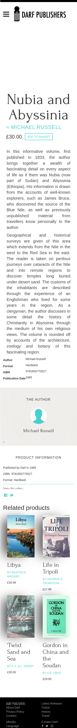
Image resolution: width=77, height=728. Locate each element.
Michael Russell (36, 359)
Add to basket (38, 136)
